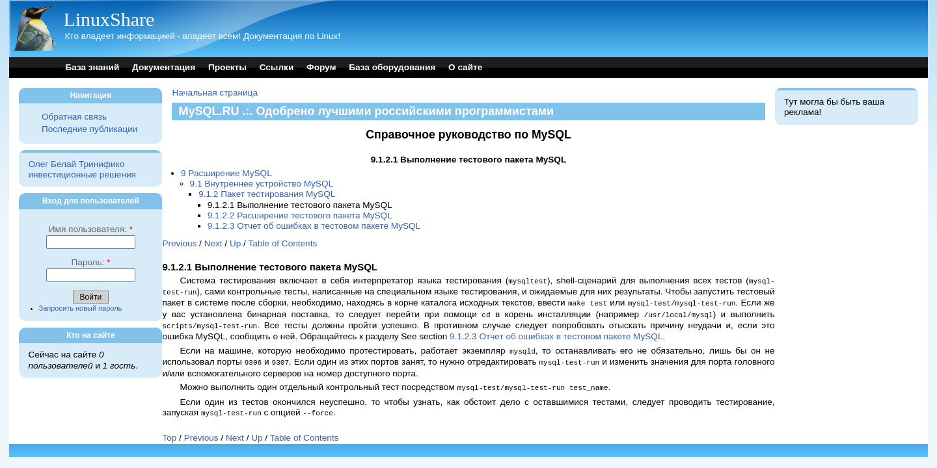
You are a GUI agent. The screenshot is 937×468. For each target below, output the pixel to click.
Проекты (227, 67)
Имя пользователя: (91, 229)
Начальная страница (215, 93)
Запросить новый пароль (80, 308)
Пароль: (90, 262)
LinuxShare (108, 19)
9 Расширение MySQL (226, 173)
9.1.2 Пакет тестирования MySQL (266, 194)
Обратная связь (74, 117)
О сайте (465, 67)
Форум (321, 67)
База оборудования (392, 67)
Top (169, 432)
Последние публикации (89, 129)
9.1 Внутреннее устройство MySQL (261, 183)
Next (213, 243)
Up (235, 243)
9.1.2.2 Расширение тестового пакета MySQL (300, 215)
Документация (163, 67)
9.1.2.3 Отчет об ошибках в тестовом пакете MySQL (314, 226)
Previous (179, 243)
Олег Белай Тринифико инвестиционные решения (81, 169)
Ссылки (277, 67)
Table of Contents (282, 243)
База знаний (92, 67)
